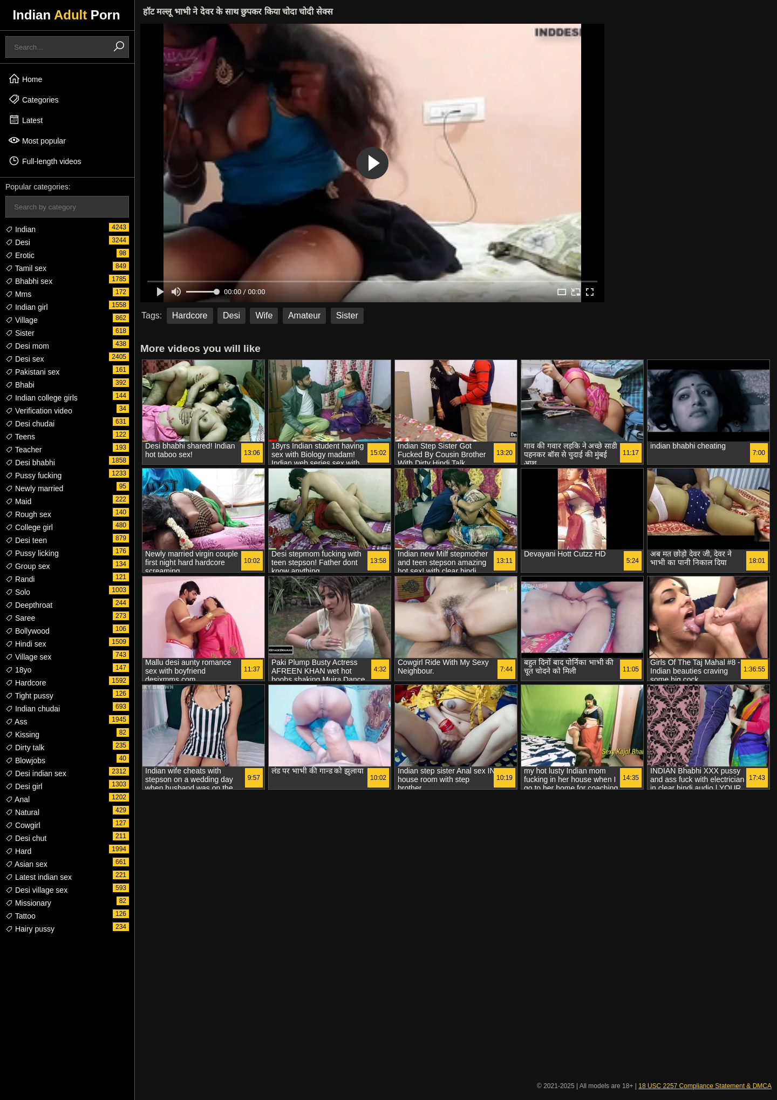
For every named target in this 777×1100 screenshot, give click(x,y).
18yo (18, 670)
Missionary (28, 903)
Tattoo (20, 916)
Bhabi (20, 385)
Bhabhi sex (28, 281)
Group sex (27, 566)
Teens (20, 436)
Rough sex (28, 514)
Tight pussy (29, 695)
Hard (18, 851)
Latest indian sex (38, 877)
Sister (20, 333)
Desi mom (27, 346)
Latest (25, 120)
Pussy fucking (33, 475)
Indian (20, 229)
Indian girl (26, 307)
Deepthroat (28, 605)
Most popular (37, 140)
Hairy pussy (29, 929)
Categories (33, 99)
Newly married (34, 488)
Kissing (22, 734)
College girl (29, 527)
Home (25, 79)
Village (21, 320)
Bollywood (27, 631)
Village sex (28, 657)
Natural (22, 812)
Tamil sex (25, 268)
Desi (17, 242)
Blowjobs (25, 760)
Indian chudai (32, 708)
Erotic (20, 255)
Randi (20, 579)
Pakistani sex (32, 372)
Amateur (304, 315)
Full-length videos (44, 161)
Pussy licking (32, 553)
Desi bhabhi (30, 462)
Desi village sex (36, 890)
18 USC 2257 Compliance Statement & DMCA (705, 1086)
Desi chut (25, 838)
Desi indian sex (35, 773)
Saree (20, 618)
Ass (16, 721)
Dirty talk (24, 747)
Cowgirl (22, 825)
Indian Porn (66, 15)
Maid (18, 501)
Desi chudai (29, 423)
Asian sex (26, 864)
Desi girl (23, 786)
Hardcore (25, 682)
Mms (18, 294)
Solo (17, 592)
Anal (17, 799)
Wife (263, 315)
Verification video (38, 410)
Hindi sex (25, 644)
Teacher (23, 449)
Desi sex (24, 359)
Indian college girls (41, 397)
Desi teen (26, 540)
